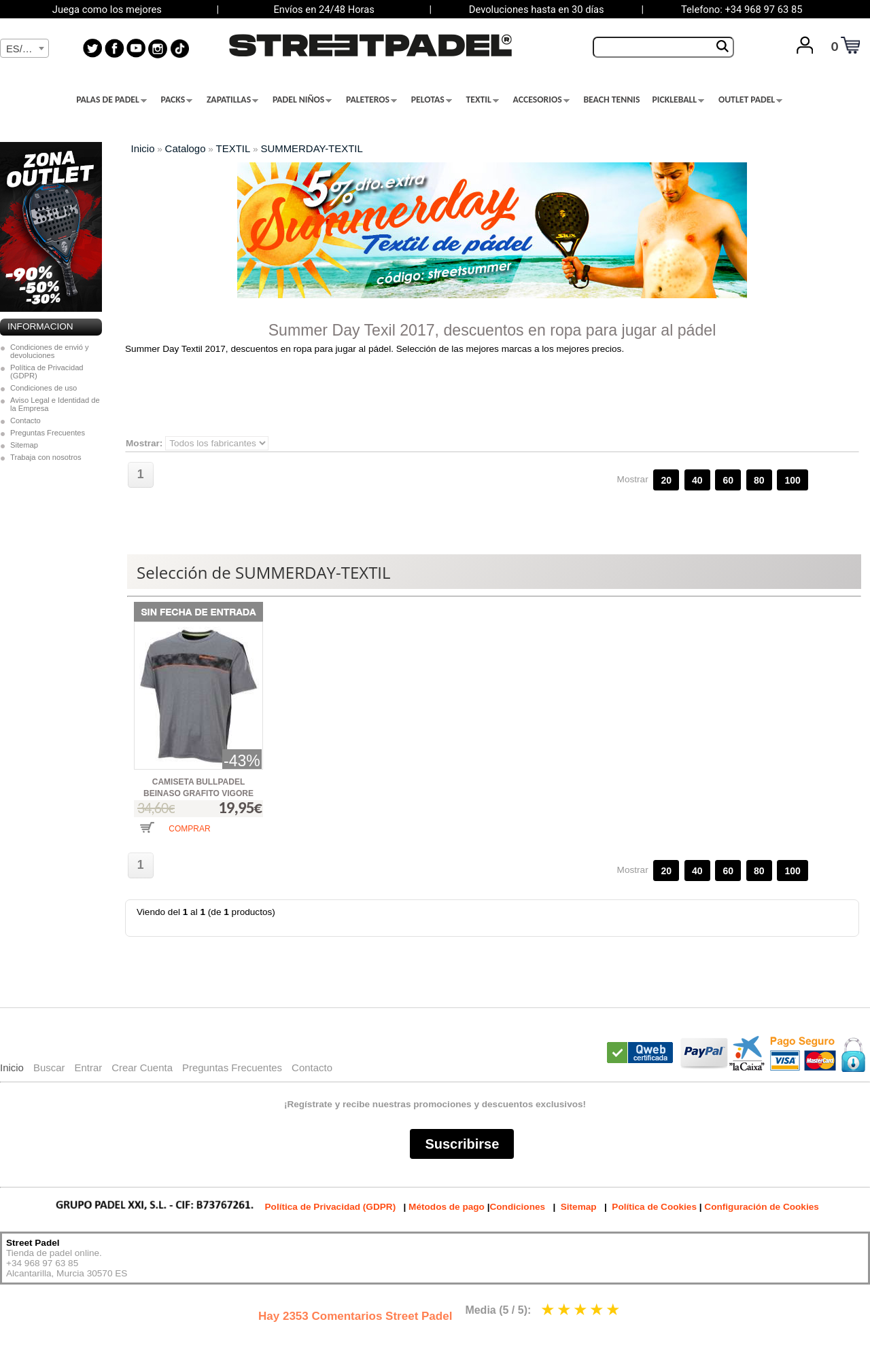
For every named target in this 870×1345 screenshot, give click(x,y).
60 (728, 480)
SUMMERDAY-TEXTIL (311, 148)
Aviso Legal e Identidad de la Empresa (55, 404)
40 (697, 480)
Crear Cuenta (142, 1067)
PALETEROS (371, 100)
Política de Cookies (654, 1207)
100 (792, 480)
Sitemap (24, 445)
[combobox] (24, 48)
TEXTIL (482, 100)
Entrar (88, 1067)
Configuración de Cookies (761, 1207)
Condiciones (517, 1207)
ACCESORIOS (541, 100)
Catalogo (185, 148)
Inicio (143, 148)
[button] (174, 838)
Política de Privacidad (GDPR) (47, 371)
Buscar (49, 1067)
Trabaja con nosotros (46, 457)
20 (666, 480)
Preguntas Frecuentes (47, 433)
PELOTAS (431, 100)
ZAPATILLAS (232, 100)
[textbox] (24, 48)
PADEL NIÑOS (302, 100)
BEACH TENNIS (611, 100)
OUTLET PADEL (750, 100)
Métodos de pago (446, 1207)
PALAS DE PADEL (111, 100)
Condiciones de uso (43, 388)
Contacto (25, 420)
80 (759, 480)
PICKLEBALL (678, 100)
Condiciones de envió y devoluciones (49, 351)
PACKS (177, 100)
